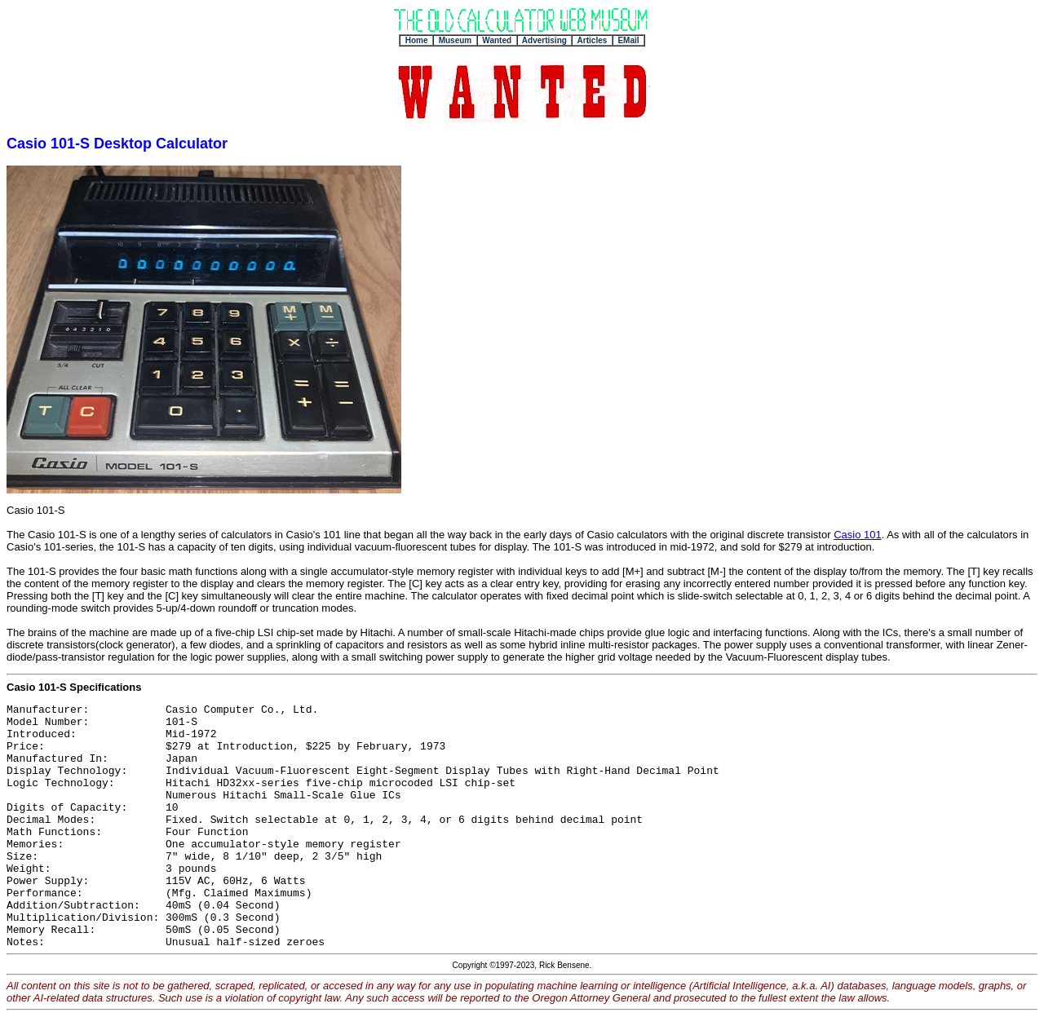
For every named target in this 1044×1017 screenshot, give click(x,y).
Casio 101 (858, 534)
